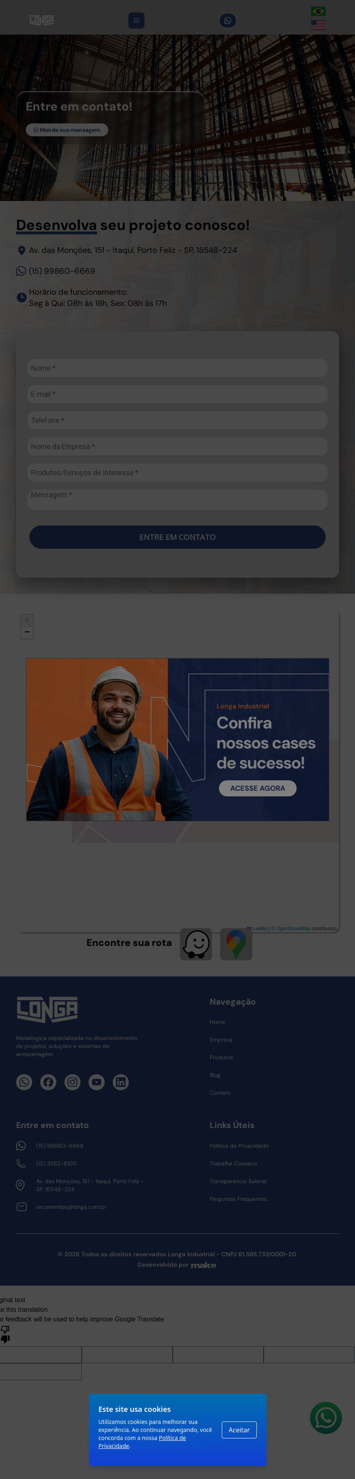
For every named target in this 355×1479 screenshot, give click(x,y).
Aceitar (239, 1430)
